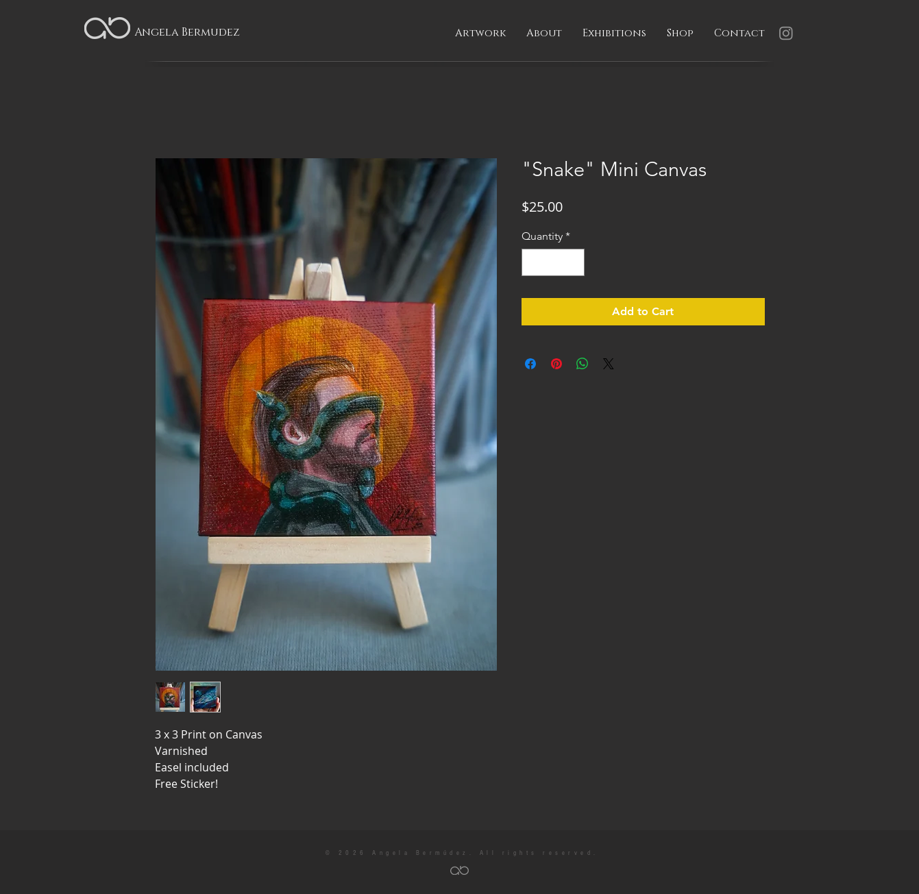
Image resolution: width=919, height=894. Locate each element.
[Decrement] (533, 262)
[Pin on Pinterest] (556, 364)
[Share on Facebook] (530, 364)
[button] (480, 33)
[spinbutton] (553, 262)
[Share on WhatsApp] (582, 364)
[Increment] (573, 262)
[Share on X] (608, 364)
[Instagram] (786, 33)
